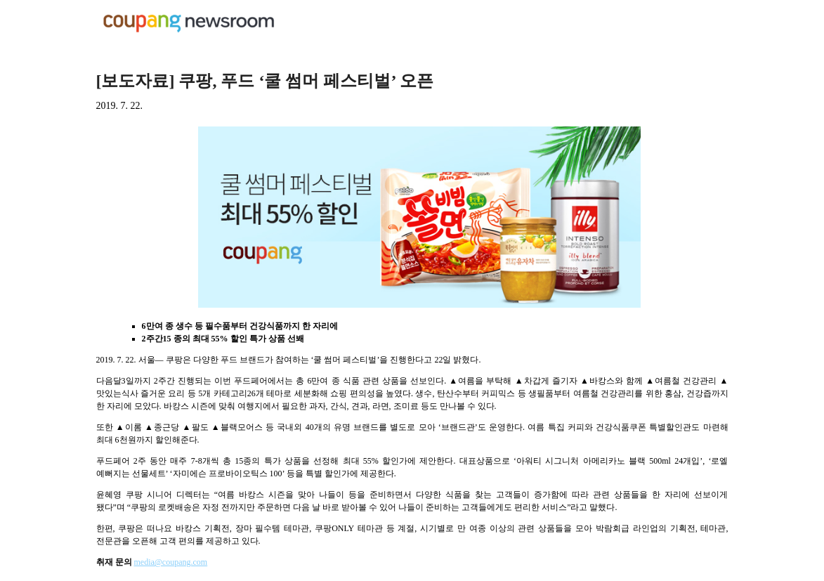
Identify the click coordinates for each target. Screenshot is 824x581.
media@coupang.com (171, 562)
